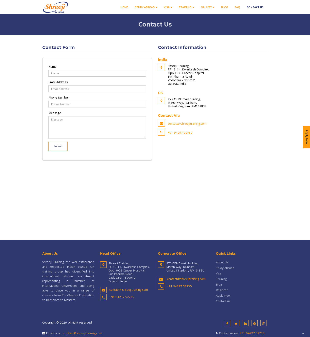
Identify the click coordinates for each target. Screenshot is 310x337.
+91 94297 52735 (180, 132)
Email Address (58, 82)
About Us (222, 262)
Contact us (255, 7)
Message (54, 113)
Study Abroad (146, 7)
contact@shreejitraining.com (187, 123)
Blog (224, 7)
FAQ (237, 7)
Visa (168, 7)
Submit (58, 146)
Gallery (208, 7)
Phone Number (58, 97)
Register (222, 290)
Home (124, 7)
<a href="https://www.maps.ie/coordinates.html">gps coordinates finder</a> (155, 198)
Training (186, 7)
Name (52, 66)
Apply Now (223, 295)
